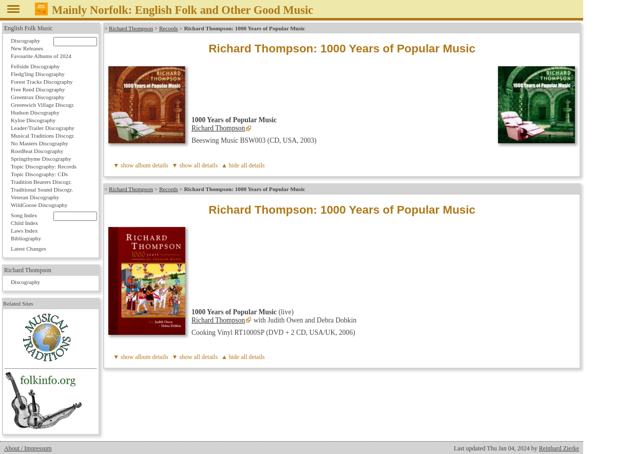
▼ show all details (195, 165)
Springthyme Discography (41, 159)
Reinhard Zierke (559, 448)
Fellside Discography (35, 66)
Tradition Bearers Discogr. (41, 182)
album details (151, 165)
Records (168, 28)
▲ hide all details (243, 165)
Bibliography (26, 238)
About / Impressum (28, 448)
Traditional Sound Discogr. (42, 189)
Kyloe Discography (33, 120)
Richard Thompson (131, 28)
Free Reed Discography (38, 89)
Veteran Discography (35, 197)
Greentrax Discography (38, 97)
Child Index (24, 223)
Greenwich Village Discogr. (42, 105)
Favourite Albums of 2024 (41, 56)
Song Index (24, 215)
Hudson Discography (35, 112)
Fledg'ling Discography (38, 74)
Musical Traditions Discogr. (43, 136)
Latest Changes (28, 248)
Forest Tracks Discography (42, 82)
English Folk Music (28, 28)
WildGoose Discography (39, 205)
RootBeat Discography (37, 151)
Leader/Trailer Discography (42, 128)
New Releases (27, 48)
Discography (25, 40)
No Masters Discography (39, 143)
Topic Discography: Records (43, 166)
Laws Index (24, 231)
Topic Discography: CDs (39, 174)
